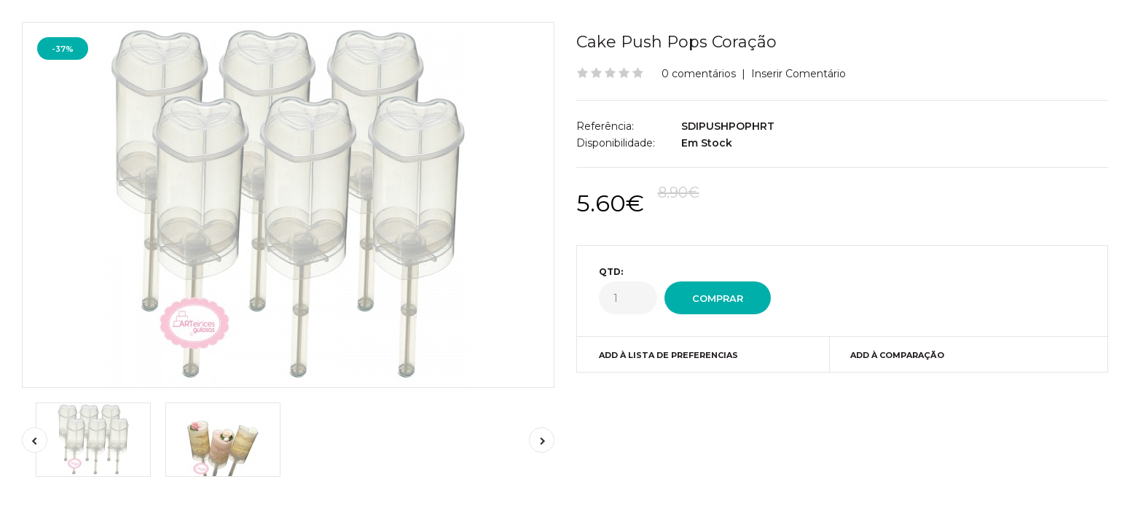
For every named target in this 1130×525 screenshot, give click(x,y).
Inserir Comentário (798, 73)
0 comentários (699, 73)
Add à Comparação (897, 355)
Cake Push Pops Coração (676, 42)
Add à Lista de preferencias (668, 355)
